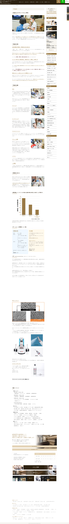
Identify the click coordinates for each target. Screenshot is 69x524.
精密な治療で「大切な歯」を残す (18, 392)
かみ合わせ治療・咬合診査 (34, 416)
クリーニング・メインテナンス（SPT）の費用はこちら (21, 379)
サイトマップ (38, 518)
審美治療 (48, 103)
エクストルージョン (22, 393)
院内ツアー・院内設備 (28, 422)
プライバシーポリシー (27, 424)
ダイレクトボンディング (18, 399)
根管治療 (26, 413)
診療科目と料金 (15, 412)
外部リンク (21, 425)
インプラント (28, 416)
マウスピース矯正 (15, 511)
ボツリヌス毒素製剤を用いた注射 (51, 118)
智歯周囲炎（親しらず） (31, 511)
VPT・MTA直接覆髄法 (26, 399)
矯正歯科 (48, 107)
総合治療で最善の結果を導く (18, 402)
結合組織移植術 (27, 396)
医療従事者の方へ (16, 425)
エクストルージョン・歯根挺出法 (51, 105)
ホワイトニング (49, 101)
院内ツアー (25, 517)
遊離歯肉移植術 (22, 396)
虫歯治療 (15, 413)
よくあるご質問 (40, 419)
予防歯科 (23, 416)
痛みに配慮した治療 (17, 408)
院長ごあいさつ (16, 422)
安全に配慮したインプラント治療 (28, 407)
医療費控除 (34, 419)
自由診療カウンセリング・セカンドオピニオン (34, 410)
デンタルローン (30, 419)
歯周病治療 (30, 413)
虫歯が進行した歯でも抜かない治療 (26, 408)
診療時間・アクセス (35, 422)
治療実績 (22, 419)
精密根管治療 (16, 393)
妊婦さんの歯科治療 (17, 419)
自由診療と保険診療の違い (23, 410)
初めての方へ (48, 64)
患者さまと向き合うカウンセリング (37, 408)
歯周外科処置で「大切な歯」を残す (19, 395)
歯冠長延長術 (28, 393)
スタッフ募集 (42, 424)
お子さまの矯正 (16, 410)
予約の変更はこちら (63, 1)
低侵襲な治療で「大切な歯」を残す (19, 398)
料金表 (25, 419)
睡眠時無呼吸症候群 (39, 511)
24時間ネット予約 (59, 1)
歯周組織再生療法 (33, 393)
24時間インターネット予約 (35, 424)
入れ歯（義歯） (35, 413)
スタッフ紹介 (21, 422)
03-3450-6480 (67, 1)
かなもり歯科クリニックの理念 (18, 407)
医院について (15, 421)
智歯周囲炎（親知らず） (50, 120)
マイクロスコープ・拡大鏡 (34, 399)
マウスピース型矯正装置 (17, 416)
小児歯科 (40, 413)
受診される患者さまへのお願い (18, 424)
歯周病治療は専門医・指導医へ (39, 407)
